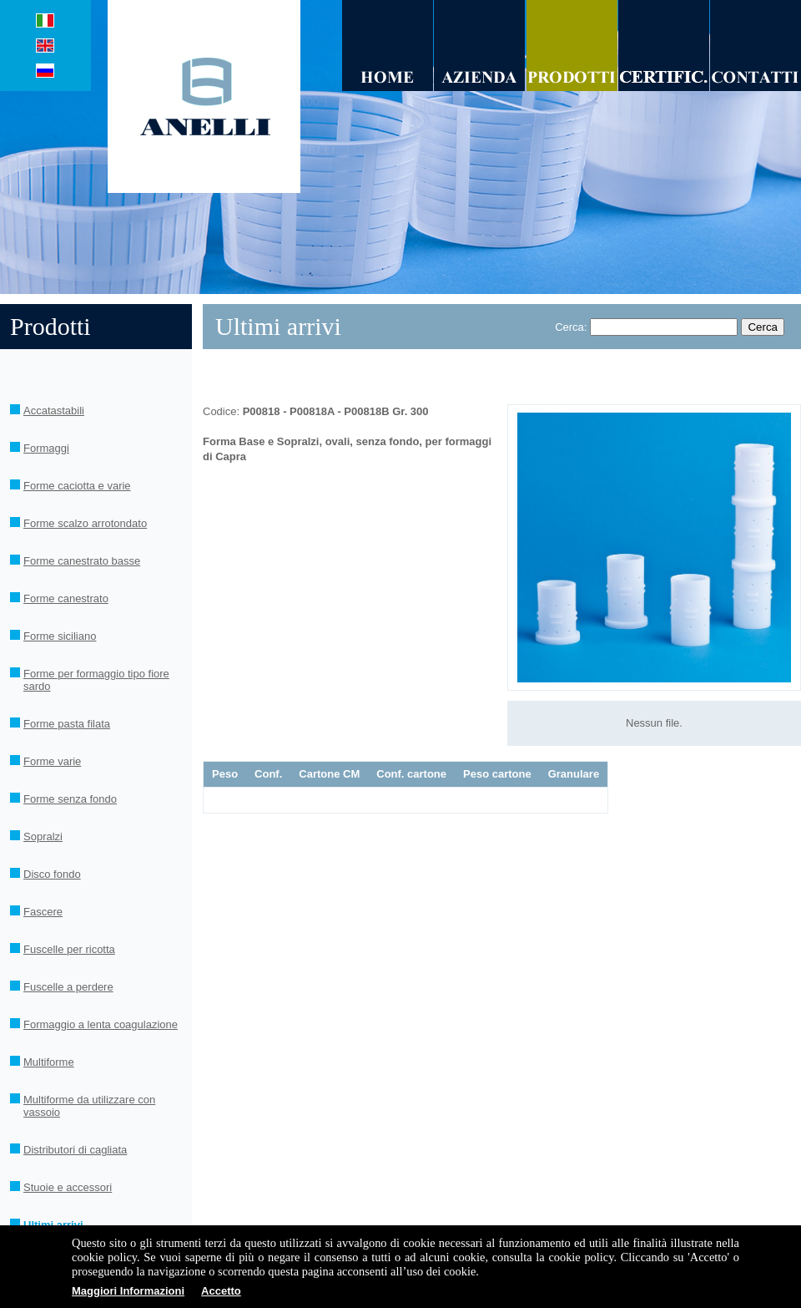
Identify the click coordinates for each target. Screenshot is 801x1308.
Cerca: (571, 327)
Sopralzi (43, 836)
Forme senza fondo (70, 799)
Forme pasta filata (66, 723)
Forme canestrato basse (81, 561)
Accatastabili (53, 410)
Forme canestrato (65, 598)
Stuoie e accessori (67, 1187)
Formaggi (46, 448)
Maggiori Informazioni (128, 1291)
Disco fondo (52, 874)
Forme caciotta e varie (77, 485)
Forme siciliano (59, 636)
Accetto (221, 1291)
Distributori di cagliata (75, 1149)
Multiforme (48, 1062)
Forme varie (52, 761)
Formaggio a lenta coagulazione (100, 1024)
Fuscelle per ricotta (69, 949)
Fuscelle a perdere (68, 987)
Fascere (43, 911)
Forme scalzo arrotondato (85, 523)
